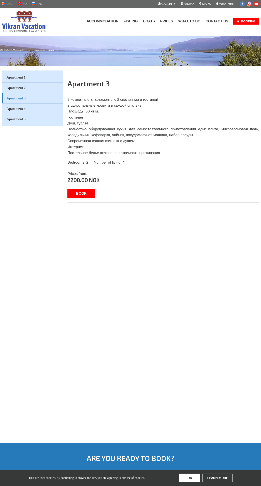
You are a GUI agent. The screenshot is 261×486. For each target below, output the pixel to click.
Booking (248, 21)
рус (39, 3)
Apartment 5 (16, 119)
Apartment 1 (16, 77)
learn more (217, 478)
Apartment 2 (16, 88)
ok (189, 478)
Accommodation (102, 21)
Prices (166, 21)
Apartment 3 (16, 98)
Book (81, 193)
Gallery (166, 3)
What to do (189, 21)
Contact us (217, 21)
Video (187, 3)
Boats (149, 21)
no (24, 3)
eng (10, 3)
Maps (205, 3)
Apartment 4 (16, 109)
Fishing (131, 21)
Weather (225, 3)
